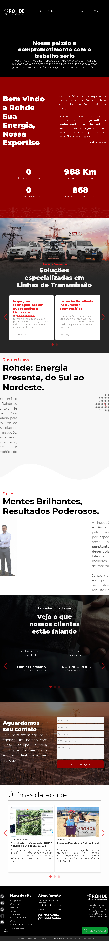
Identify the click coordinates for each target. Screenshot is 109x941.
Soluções (69, 11)
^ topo (5, 930)
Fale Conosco (96, 11)
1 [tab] (52, 344)
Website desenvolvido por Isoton (85, 939)
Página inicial (17, 901)
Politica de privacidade (22, 924)
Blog (81, 11)
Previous (4, 309)
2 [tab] (56, 344)
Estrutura (15, 907)
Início (41, 11)
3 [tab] (58, 686)
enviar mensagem (80, 764)
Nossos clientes (18, 918)
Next (102, 309)
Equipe (14, 911)
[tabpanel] (31, 320)
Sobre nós (54, 11)
